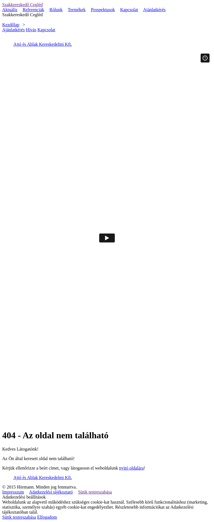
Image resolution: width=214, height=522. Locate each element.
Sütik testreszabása (95, 492)
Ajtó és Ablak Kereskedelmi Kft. (42, 44)
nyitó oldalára (131, 468)
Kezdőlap (10, 24)
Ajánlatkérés (154, 9)
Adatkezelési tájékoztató (51, 492)
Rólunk (56, 9)
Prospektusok (103, 9)
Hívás (31, 29)
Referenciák (33, 9)
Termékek (77, 9)
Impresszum (13, 492)
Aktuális (9, 9)
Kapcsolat (129, 9)
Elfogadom (47, 517)
